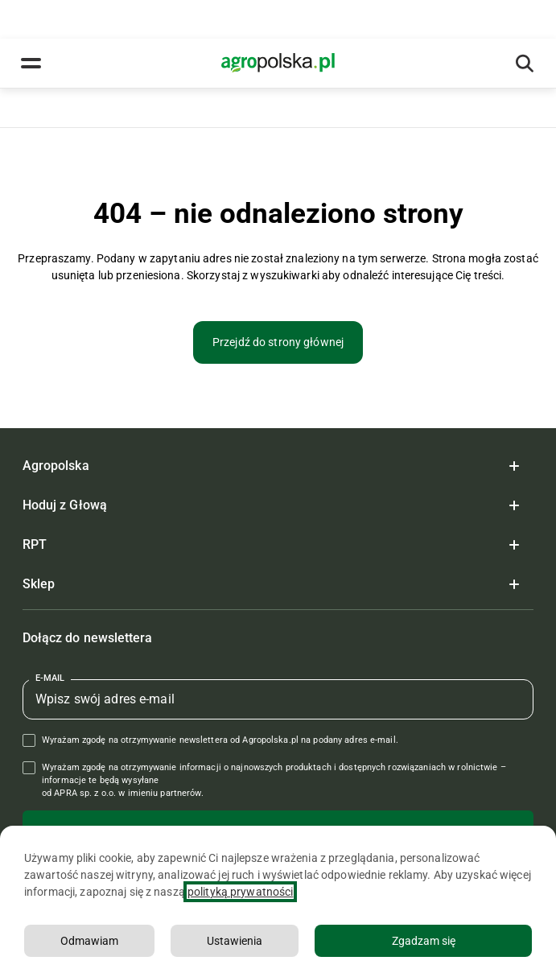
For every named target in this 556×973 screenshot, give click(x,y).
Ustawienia (234, 940)
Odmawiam (89, 940)
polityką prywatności (240, 891)
